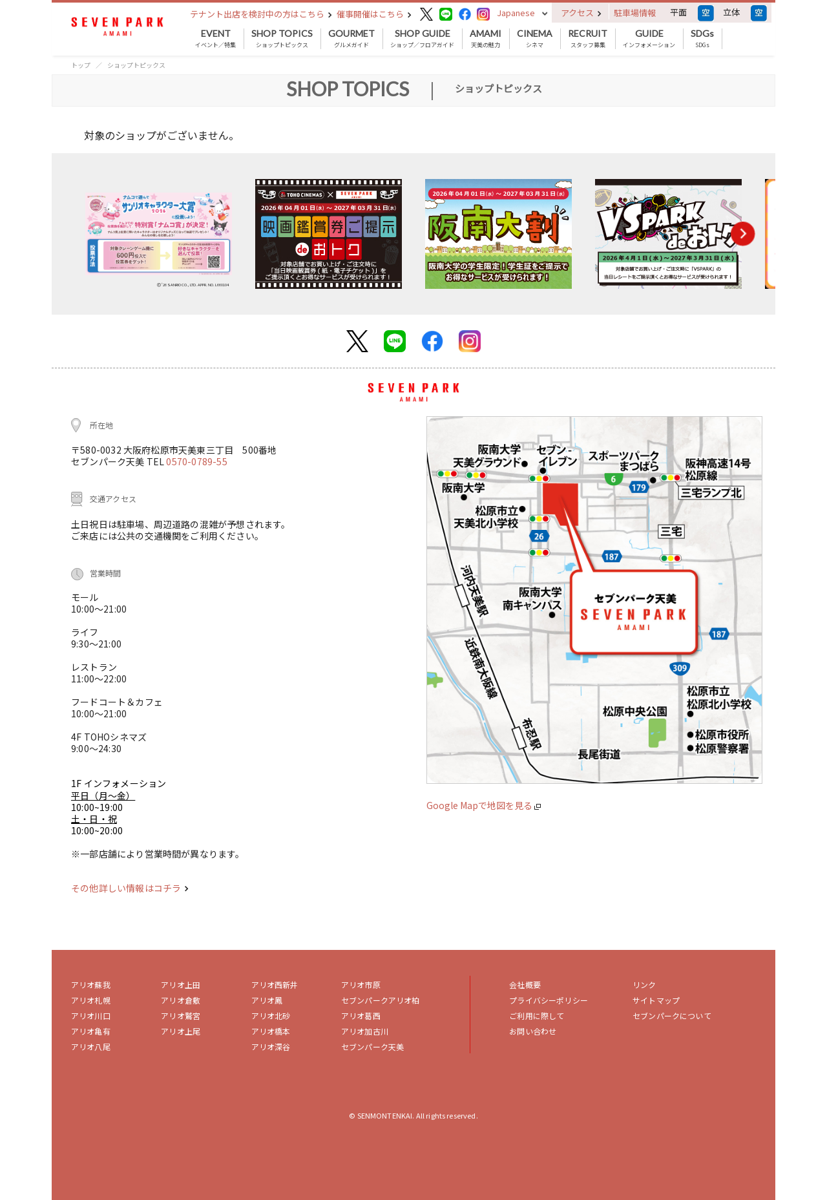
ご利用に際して (536, 1015)
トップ (80, 65)
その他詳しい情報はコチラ (130, 887)
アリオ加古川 (364, 1031)
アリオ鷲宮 (180, 1015)
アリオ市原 (361, 984)
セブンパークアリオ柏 (380, 1000)
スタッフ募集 (587, 38)
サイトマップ (656, 1000)
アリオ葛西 (361, 1015)
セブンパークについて (672, 1015)
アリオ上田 (180, 984)
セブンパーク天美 (372, 1046)
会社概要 (525, 984)
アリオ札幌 (90, 1000)
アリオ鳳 (267, 1000)
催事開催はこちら (374, 14)
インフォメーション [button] (649, 38)
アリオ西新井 (274, 984)
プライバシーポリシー (548, 1000)
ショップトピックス (282, 38)
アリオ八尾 (90, 1046)
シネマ (534, 38)
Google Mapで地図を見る (483, 805)
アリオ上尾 (180, 1031)
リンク (644, 984)
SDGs (702, 38)
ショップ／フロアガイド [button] (422, 38)
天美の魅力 (485, 38)
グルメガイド (351, 38)
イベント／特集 (215, 38)
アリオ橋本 (271, 1031)
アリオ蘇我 (90, 984)
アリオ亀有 (90, 1031)
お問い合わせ (532, 1031)
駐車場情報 (635, 12)
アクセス (581, 12)
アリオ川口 (90, 1015)
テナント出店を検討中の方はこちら (261, 14)
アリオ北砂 (271, 1015)
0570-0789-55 (196, 461)
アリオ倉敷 (180, 1000)
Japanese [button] (516, 12)
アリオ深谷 (271, 1046)
